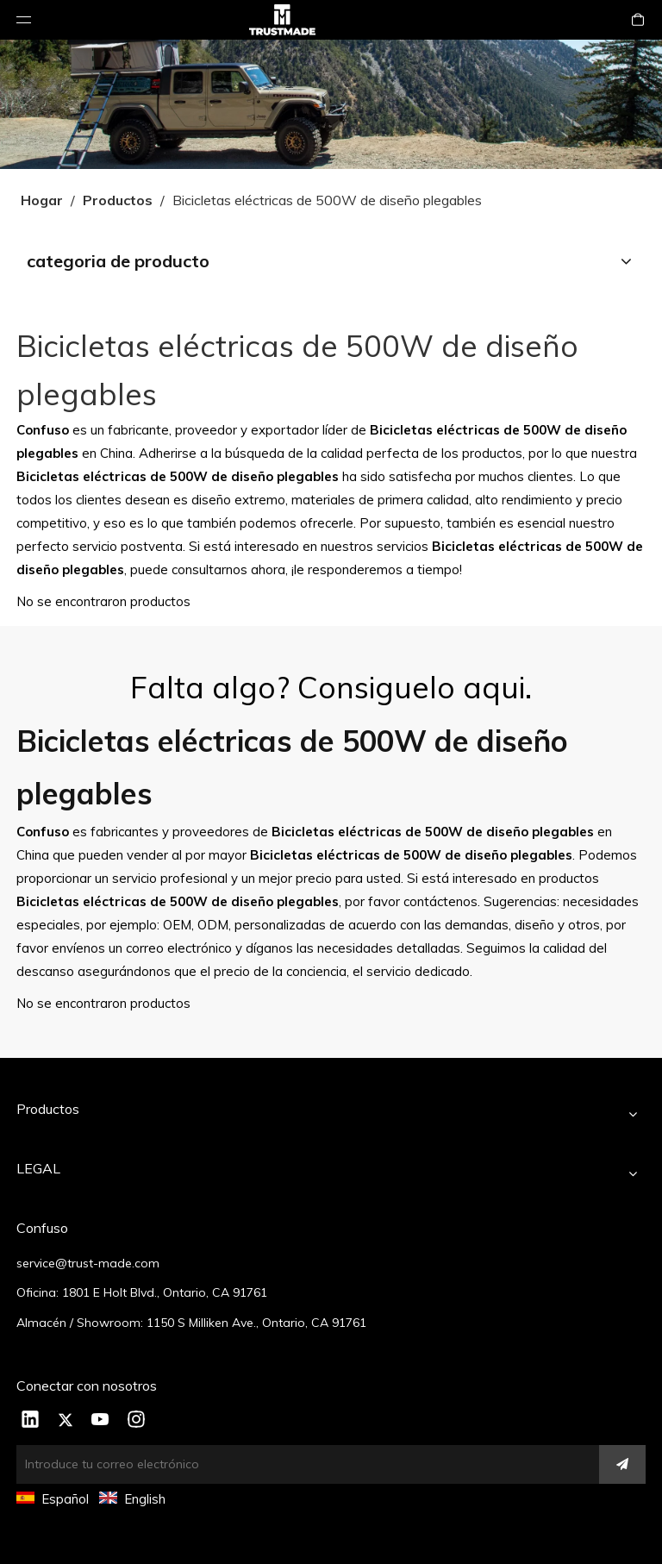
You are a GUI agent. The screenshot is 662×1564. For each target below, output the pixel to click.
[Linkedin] (30, 1421)
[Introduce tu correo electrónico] (299, 1464)
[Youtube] (101, 1421)
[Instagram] (136, 1421)
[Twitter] (65, 1421)
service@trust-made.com (87, 1263)
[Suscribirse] (622, 1464)
